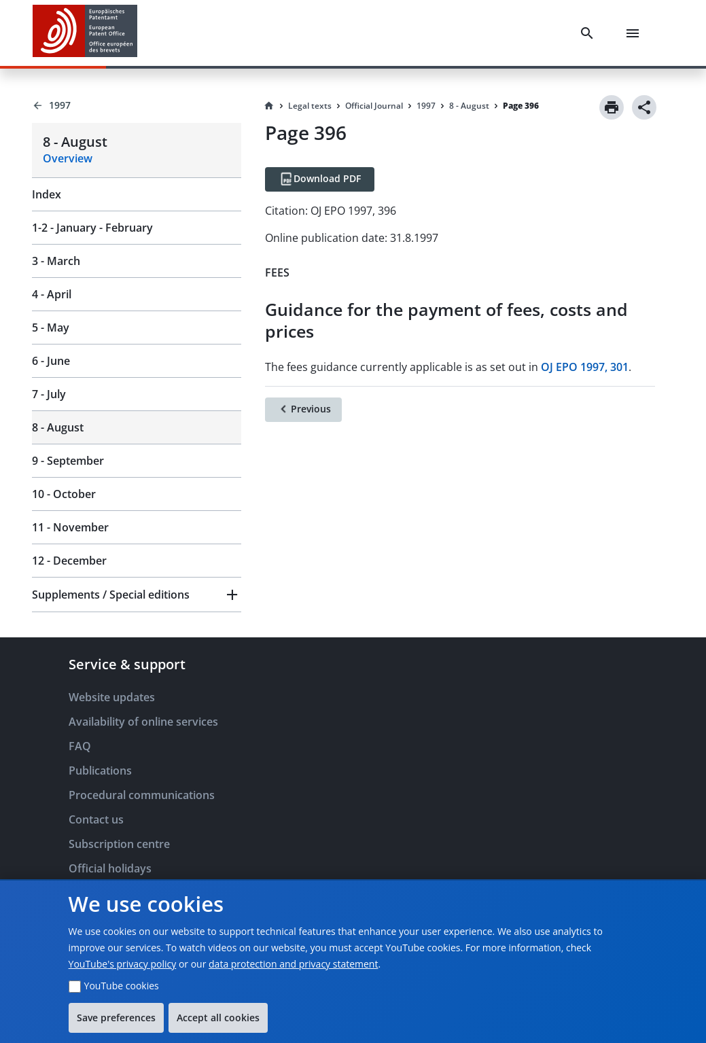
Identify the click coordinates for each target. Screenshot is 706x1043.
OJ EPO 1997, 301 (585, 366)
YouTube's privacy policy (123, 963)
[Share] (644, 107)
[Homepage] (269, 106)
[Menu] (635, 33)
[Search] (589, 33)
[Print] (611, 107)
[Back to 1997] (136, 105)
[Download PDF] (319, 179)
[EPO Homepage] (85, 33)
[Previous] (303, 409)
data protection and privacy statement (293, 963)
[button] (136, 595)
